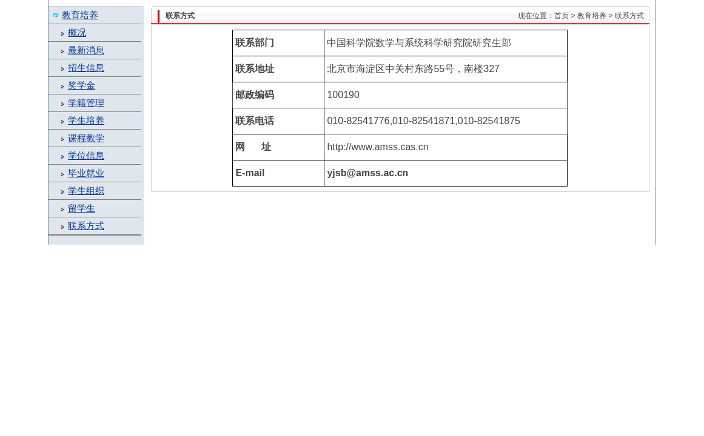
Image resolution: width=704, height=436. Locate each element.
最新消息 (86, 50)
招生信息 (86, 68)
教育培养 (591, 16)
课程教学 (86, 138)
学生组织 (86, 191)
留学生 (81, 208)
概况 (77, 33)
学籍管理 (86, 103)
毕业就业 (86, 173)
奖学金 (81, 85)
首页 (561, 16)
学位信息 (86, 155)
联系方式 (86, 226)
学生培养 (86, 120)
